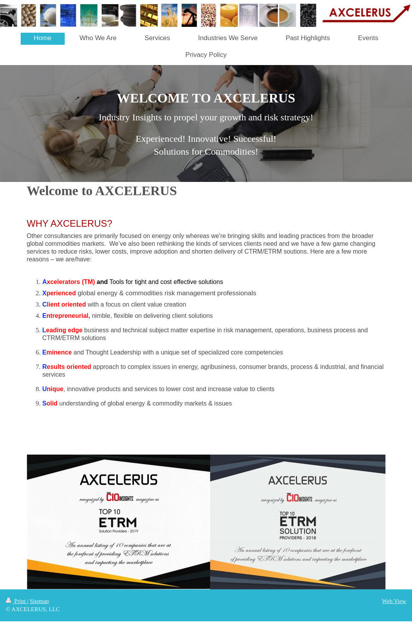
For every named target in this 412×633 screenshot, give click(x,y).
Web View (394, 601)
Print (16, 601)
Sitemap (39, 601)
